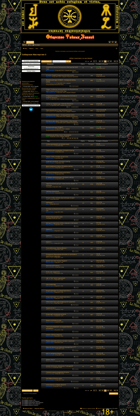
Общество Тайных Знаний (33, 42)
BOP (97, 378)
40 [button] (100, 61)
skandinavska (99, 290)
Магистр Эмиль (50, 145)
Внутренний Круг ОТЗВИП (54, 127)
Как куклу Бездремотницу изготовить (58, 172)
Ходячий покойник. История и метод (58, 161)
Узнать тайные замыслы (54, 335)
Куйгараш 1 (50, 202)
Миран (97, 66)
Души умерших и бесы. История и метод (59, 166)
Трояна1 (98, 247)
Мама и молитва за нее (53, 320)
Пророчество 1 (51, 308)
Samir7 (47, 99)
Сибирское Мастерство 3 (34, 54)
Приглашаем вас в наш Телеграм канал (59, 110)
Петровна (98, 74)
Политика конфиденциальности (31, 67)
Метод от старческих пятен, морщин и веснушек (62, 223)
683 (77, 138)
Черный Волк (99, 197)
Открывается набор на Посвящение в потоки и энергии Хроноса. (61, 96)
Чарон (97, 134)
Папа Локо (48, 76)
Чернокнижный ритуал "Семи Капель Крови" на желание (61, 184)
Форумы (47, 42)
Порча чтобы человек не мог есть (57, 157)
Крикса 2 (49, 235)
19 (77, 132)
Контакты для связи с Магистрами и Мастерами (61, 121)
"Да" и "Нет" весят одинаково (55, 278)
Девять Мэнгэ (50, 360)
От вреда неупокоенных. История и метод (60, 177)
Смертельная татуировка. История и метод (60, 150)
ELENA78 (98, 229)
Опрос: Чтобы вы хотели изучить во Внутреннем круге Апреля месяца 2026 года (62, 90)
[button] (91, 61)
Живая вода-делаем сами (54, 217)
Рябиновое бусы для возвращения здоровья (60, 302)
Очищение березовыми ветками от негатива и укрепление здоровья (61, 255)
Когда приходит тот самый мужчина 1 (58, 297)
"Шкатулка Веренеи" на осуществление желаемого (59, 327)
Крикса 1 (49, 242)
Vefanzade (98, 307)
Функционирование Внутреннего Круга (55, 84)
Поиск (25, 44)
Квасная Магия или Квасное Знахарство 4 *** (61, 347)
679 (67, 138)
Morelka (98, 277)
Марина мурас (99, 260)
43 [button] (108, 61)
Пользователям (74, 116)
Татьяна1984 (99, 208)
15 (69, 132)
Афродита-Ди (99, 365)
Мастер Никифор (50, 70)
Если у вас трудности (53, 272)
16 (71, 132)
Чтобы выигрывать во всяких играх (57, 144)
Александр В (99, 156)
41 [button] (102, 61)
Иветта (97, 222)
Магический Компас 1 (53, 265)
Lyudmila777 (99, 95)
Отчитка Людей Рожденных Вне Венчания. (60, 75)
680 (70, 138)
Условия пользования (31, 61)
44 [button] (111, 61)
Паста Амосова (51, 284)
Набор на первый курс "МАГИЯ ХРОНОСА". (60, 104)
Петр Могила (49, 367)
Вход (30, 44)
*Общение (73, 92)
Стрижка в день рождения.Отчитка (57, 372)
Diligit (97, 143)
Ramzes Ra (98, 359)
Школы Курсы (73, 70)
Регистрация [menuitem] (116, 43)
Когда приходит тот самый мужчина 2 (58, 291)
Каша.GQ (98, 183)
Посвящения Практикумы (72, 76)
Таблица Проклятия (52, 191)
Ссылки (25, 43)
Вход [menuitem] (113, 43)
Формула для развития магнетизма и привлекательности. (28, 87)
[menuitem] (109, 42)
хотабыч (98, 284)
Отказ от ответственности (31, 63)
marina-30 (98, 296)
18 (75, 132)
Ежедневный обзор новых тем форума (58, 135)
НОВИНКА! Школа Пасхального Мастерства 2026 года (30, 98)
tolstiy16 (98, 191)
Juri (97, 89)
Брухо (47, 204)
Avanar (97, 150)
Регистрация (37, 44)
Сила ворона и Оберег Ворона (56, 385)
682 (75, 138)
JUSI (97, 301)
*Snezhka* (98, 172)
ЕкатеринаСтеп (99, 114)
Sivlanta (98, 177)
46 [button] (115, 61)
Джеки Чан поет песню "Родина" (56, 261)
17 (73, 132)
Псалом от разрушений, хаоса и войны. (31, 103)
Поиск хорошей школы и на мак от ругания (60, 341)
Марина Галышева (100, 109)
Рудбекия (98, 216)
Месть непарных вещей (54, 353)
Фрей (97, 371)
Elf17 (97, 166)
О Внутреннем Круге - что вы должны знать (60, 115)
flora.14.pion (99, 265)
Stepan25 (98, 202)
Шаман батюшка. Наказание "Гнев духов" (59, 366)
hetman (98, 384)
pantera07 (98, 103)
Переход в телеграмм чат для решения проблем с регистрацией (70, 51)
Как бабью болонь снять (54, 378)
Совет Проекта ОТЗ (50, 83)
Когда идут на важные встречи (56, 314)
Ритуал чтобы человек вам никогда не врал (60, 198)
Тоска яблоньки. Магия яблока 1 (56, 248)
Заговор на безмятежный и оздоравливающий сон (61, 209)
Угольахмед (48, 186)
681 (72, 138)
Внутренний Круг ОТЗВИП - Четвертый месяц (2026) (29, 93)
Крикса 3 (49, 229)
